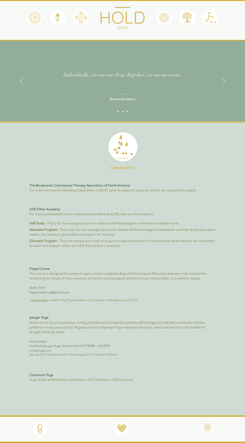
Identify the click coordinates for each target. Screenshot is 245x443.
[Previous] (21, 81)
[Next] (223, 81)
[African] (122, 111)
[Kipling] (127, 111)
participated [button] (39, 300)
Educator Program (43, 241)
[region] (35, 19)
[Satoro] (118, 112)
